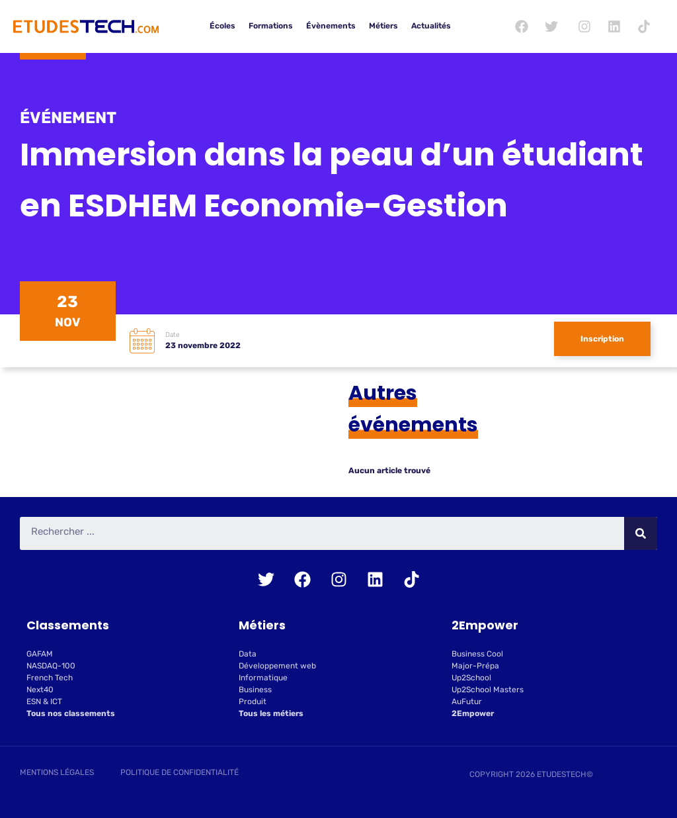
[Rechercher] (640, 533)
